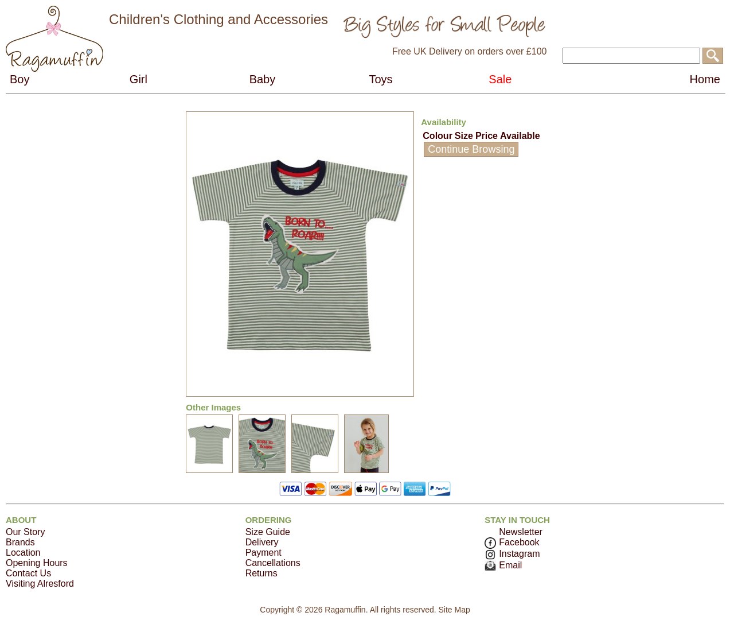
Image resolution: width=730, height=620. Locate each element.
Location (23, 552)
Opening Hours (37, 563)
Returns (261, 573)
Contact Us (28, 573)
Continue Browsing (471, 149)
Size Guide (267, 532)
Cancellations (272, 563)
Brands (20, 542)
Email (503, 565)
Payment (263, 552)
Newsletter (520, 532)
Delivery (262, 542)
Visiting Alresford (40, 583)
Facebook (512, 542)
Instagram (512, 554)
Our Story (25, 532)
